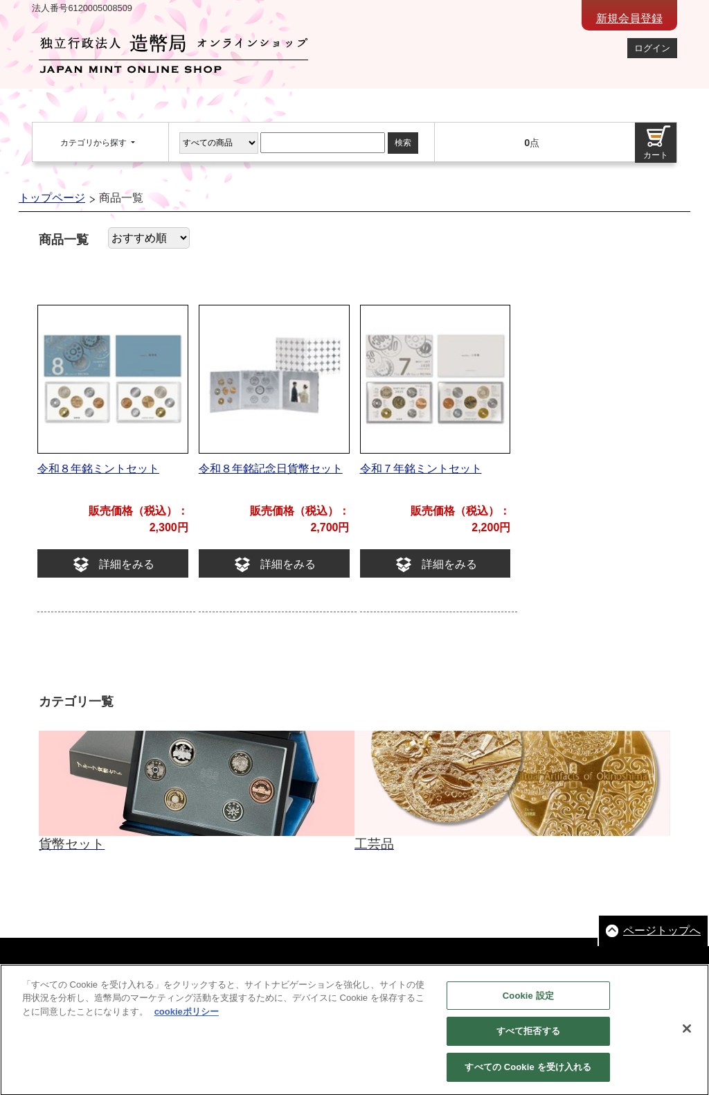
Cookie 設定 (528, 1004)
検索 (403, 143)
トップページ (52, 198)
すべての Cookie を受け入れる (528, 1076)
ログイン (652, 48)
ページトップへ (662, 930)
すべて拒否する (528, 1040)
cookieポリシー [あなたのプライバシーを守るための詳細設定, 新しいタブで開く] (186, 1020)
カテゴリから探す (94, 143)
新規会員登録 (629, 18)
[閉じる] (687, 1037)
